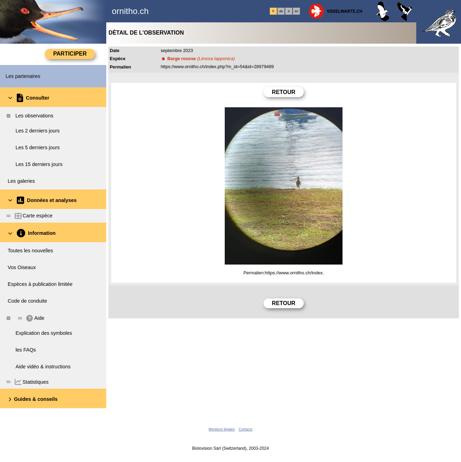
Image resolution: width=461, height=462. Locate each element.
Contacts (245, 429)
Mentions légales (222, 429)
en (296, 11)
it (289, 11)
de (281, 11)
